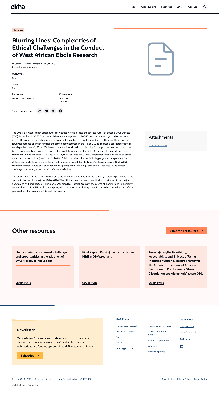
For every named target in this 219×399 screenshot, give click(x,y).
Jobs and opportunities (158, 340)
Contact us (153, 346)
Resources (18, 29)
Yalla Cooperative (31, 385)
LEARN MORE (23, 282)
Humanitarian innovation (160, 325)
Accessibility (168, 379)
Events (119, 337)
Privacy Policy (183, 379)
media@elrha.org (188, 332)
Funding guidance (124, 348)
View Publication (158, 145)
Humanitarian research (126, 325)
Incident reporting (156, 351)
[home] (18, 6)
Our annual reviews (125, 331)
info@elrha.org (187, 326)
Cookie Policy (200, 379)
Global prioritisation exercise (157, 333)
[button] (133, 6)
